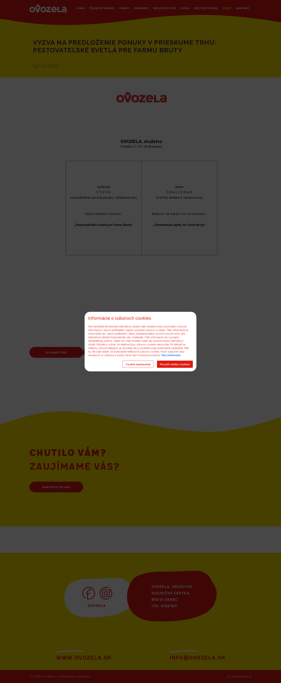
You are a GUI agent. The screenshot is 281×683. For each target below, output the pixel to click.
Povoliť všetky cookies (175, 364)
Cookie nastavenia (138, 364)
